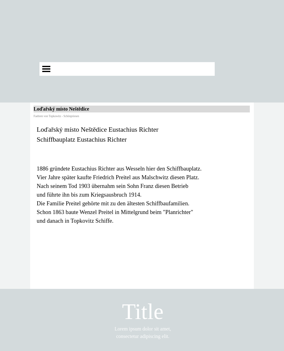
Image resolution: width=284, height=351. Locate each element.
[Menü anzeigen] (46, 69)
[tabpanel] (142, 175)
